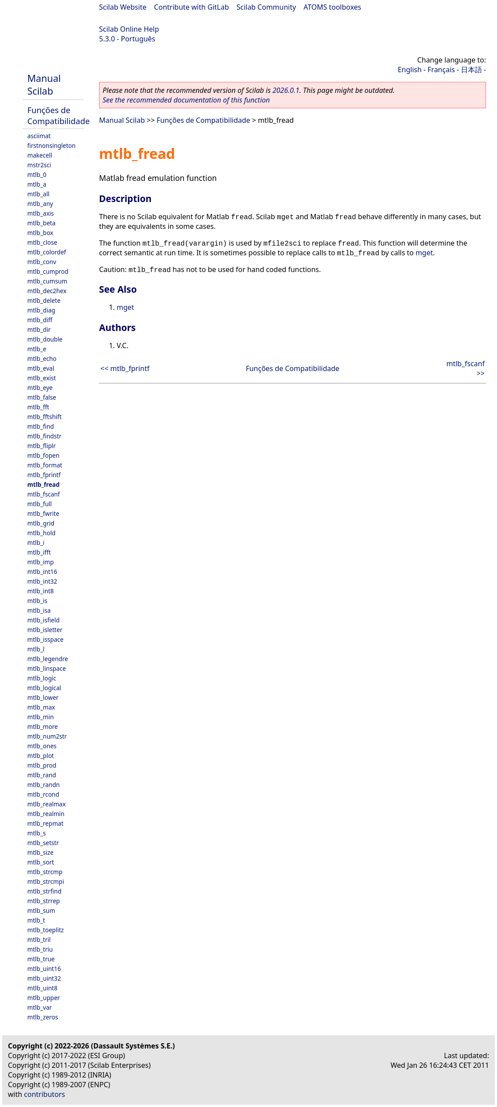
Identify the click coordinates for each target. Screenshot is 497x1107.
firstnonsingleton (51, 145)
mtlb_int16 (42, 571)
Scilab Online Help (129, 29)
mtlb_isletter (45, 629)
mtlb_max (41, 707)
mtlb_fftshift (44, 416)
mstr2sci (39, 165)
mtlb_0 (36, 174)
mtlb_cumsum (47, 281)
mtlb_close (42, 242)
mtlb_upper (43, 997)
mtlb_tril (39, 939)
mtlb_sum (41, 910)
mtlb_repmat (45, 823)
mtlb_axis (40, 213)
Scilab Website (123, 7)
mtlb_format (44, 465)
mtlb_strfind (44, 891)
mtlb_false (41, 397)
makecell (39, 155)
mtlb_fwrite (43, 513)
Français (441, 69)
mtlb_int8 (40, 591)
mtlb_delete (43, 300)
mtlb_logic (41, 678)
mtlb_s (36, 833)
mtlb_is (37, 600)
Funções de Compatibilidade (58, 115)
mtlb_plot (40, 755)
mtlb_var (39, 1007)
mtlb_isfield (43, 620)
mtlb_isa (39, 610)
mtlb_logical (44, 688)
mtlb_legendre (47, 659)
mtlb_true (41, 959)
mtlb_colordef (46, 252)
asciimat (39, 136)
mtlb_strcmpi (45, 881)
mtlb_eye (40, 387)
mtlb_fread (43, 484)
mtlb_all (38, 194)
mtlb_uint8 (42, 988)
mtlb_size (40, 852)
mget (424, 252)
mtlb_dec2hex (46, 291)
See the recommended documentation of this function (186, 100)
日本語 (471, 69)
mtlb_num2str (47, 736)
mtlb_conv (41, 261)
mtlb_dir (39, 329)
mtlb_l (35, 649)
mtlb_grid (40, 523)
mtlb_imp (40, 562)
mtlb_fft (38, 407)
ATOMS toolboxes (332, 7)
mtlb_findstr (44, 436)
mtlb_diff (39, 320)
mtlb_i (35, 542)
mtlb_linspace (46, 668)
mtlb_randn (43, 784)
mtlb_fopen (43, 455)
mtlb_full (39, 504)
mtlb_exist (41, 378)
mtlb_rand (41, 775)
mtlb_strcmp (45, 872)
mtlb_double (45, 339)
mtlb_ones (41, 746)
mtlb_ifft (39, 552)
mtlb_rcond (43, 794)
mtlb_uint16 (44, 968)
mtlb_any (40, 203)
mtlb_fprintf (44, 475)
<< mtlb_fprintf (125, 368)
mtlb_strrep (43, 901)
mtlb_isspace (45, 639)
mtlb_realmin (45, 813)
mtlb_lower (43, 697)
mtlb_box (40, 232)
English (409, 69)
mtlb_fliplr (41, 445)
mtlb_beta (41, 223)
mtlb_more (42, 726)
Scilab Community (266, 7)
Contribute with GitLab (191, 7)
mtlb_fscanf (43, 494)
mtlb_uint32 (44, 978)
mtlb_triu (40, 949)
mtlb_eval (40, 368)
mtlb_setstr (43, 843)
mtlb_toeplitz (45, 930)
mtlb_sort (40, 862)
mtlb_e (36, 349)
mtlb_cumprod (47, 271)
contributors (44, 1094)
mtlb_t (36, 920)
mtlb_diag (41, 310)
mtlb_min (40, 717)
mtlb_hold (41, 533)
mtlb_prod (41, 765)
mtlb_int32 (42, 581)
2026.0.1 (285, 90)
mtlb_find (40, 426)
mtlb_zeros (42, 1017)
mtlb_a (36, 184)
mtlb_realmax (46, 804)
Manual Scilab (44, 84)
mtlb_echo (41, 358)
